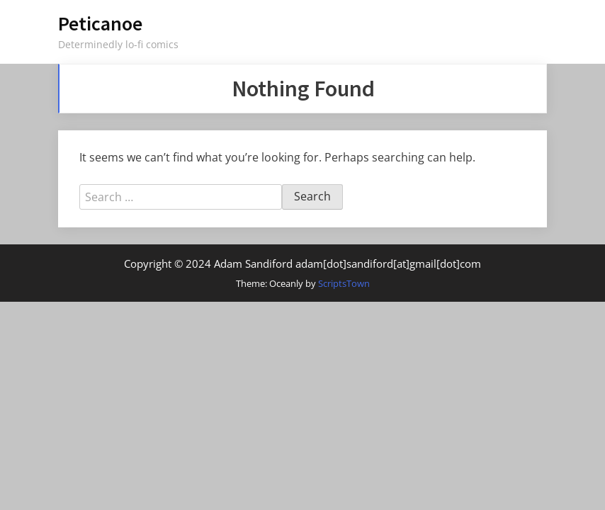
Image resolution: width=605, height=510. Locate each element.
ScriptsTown (344, 283)
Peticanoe (100, 23)
